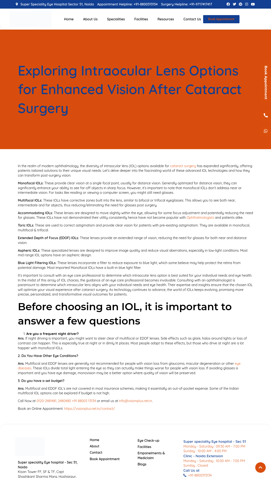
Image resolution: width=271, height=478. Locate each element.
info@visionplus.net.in (135, 401)
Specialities (116, 19)
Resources (166, 19)
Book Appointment (266, 82)
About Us (90, 19)
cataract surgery (183, 166)
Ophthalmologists (200, 217)
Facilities (141, 19)
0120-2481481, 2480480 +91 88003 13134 (66, 401)
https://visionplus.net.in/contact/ (89, 408)
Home (69, 19)
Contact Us (192, 19)
